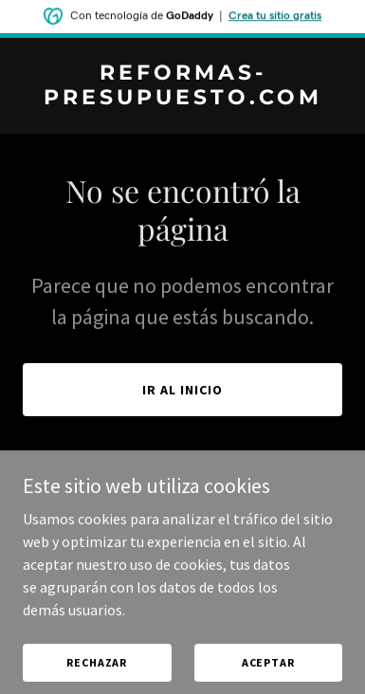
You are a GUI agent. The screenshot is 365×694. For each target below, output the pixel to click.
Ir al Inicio (182, 389)
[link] (182, 98)
